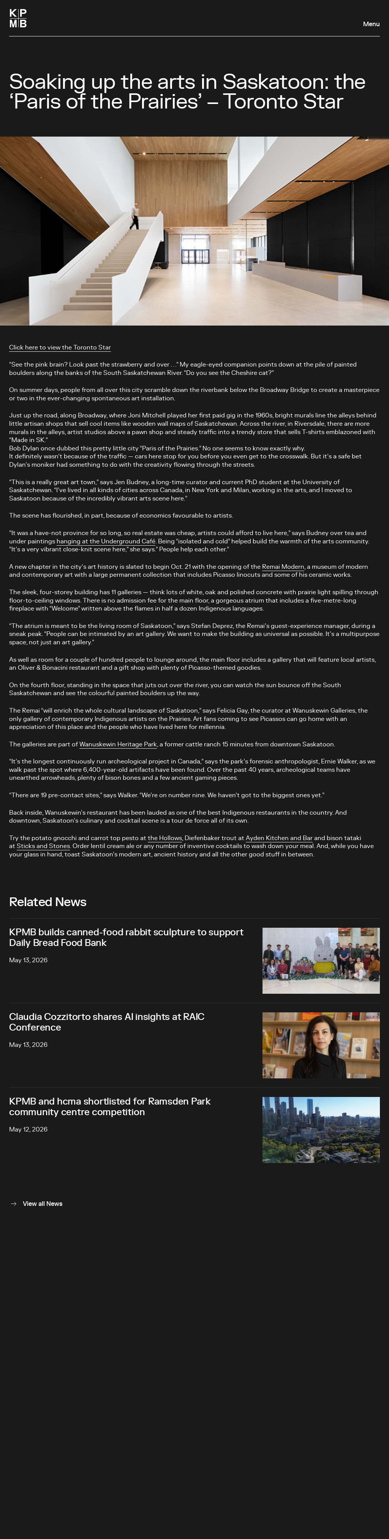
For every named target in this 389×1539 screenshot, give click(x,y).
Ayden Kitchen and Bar (279, 838)
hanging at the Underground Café (106, 541)
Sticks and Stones (43, 846)
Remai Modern (283, 567)
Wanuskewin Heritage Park (118, 744)
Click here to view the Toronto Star (60, 348)
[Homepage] (18, 18)
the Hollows (165, 838)
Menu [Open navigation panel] (371, 24)
